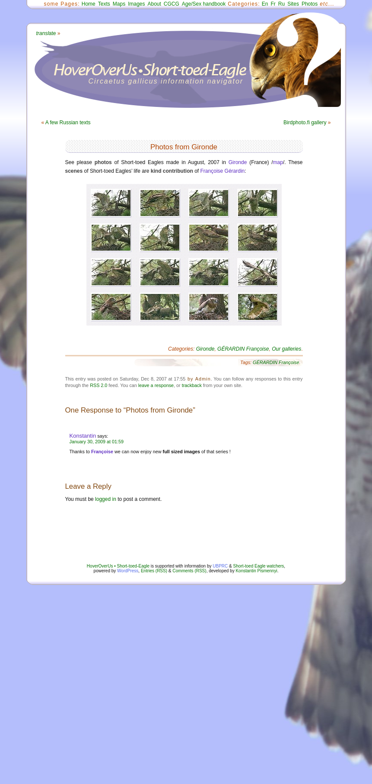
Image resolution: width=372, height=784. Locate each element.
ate (46, 33)
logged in (105, 499)
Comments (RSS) (189, 570)
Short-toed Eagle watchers (258, 566)
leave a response (156, 385)
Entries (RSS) (154, 570)
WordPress (127, 570)
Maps (119, 4)
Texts (104, 4)
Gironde (238, 162)
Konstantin (83, 435)
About (154, 4)
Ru (281, 4)
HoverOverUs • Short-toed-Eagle (118, 566)
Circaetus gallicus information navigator (166, 81)
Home (88, 4)
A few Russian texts (68, 122)
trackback (192, 385)
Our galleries (286, 349)
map (278, 162)
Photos (310, 4)
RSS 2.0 (98, 385)
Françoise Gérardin (222, 171)
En (265, 4)
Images (136, 4)
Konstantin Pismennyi (256, 570)
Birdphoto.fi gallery (304, 122)
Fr (273, 4)
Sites (293, 4)
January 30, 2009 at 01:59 (97, 441)
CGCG (171, 4)
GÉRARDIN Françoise (243, 349)
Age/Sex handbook (204, 4)
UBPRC (220, 566)
